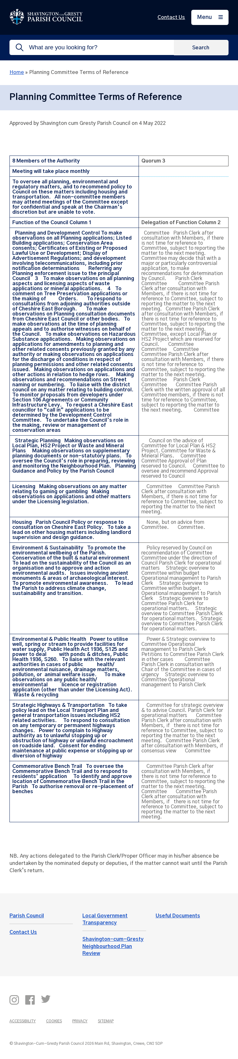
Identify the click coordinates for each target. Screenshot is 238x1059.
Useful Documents (178, 915)
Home (16, 72)
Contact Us (171, 17)
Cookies (54, 1021)
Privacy (79, 1021)
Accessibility (22, 1021)
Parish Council (26, 915)
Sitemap (106, 1021)
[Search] (201, 47)
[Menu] (210, 17)
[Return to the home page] (45, 23)
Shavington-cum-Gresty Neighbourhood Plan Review (113, 946)
